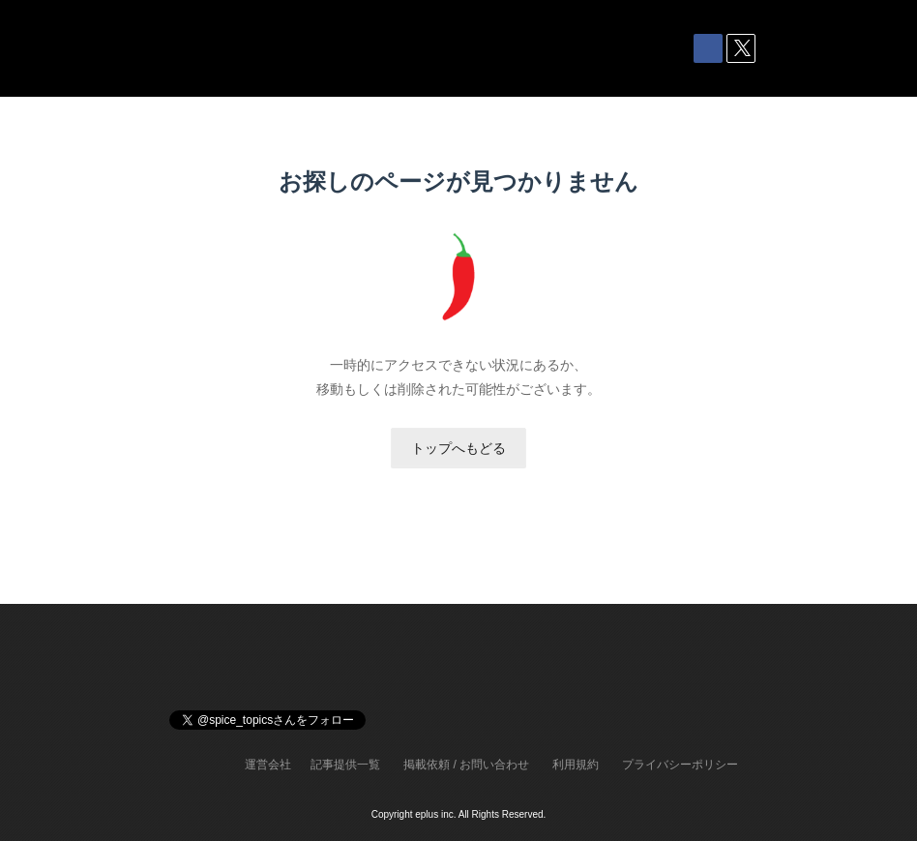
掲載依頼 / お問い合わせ (466, 764)
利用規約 (575, 764)
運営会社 (268, 764)
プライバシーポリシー (680, 764)
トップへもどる (458, 448)
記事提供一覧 (345, 764)
